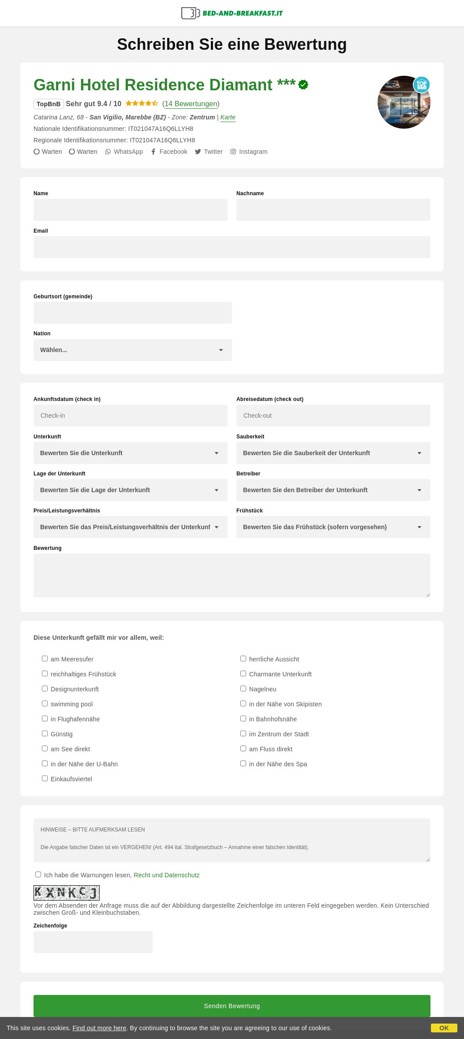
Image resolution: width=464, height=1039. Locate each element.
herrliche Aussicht (269, 659)
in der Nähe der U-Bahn (80, 764)
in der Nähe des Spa (273, 764)
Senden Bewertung (232, 1005)
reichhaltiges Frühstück (79, 674)
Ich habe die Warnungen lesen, (117, 875)
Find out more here (100, 1028)
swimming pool (67, 704)
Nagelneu (258, 689)
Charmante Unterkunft (276, 674)
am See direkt (66, 749)
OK (444, 1028)
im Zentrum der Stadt (274, 734)
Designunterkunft (70, 689)
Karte (228, 117)
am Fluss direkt (266, 749)
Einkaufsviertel (67, 779)
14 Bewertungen (191, 104)
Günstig (57, 734)
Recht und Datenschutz (167, 875)
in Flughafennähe (71, 719)
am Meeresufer (68, 659)
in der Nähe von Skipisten (281, 704)
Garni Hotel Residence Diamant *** (165, 85)
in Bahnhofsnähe (268, 719)
